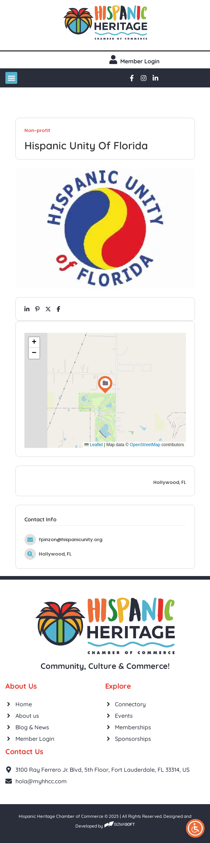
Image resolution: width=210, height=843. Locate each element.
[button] (11, 78)
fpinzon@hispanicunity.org (70, 539)
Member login (140, 61)
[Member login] (113, 59)
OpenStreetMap (145, 444)
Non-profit (37, 130)
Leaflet (93, 444)
